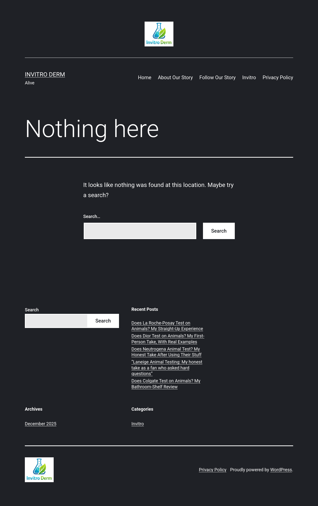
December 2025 (40, 423)
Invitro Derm (45, 74)
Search (32, 309)
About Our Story (175, 77)
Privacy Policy (278, 77)
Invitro (249, 77)
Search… (91, 216)
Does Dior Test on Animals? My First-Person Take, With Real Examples (167, 338)
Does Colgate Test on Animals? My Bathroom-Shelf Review (165, 383)
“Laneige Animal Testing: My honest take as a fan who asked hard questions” (166, 367)
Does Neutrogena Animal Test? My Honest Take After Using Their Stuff (166, 351)
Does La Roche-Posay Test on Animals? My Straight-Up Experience (167, 325)
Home (144, 77)
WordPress (281, 469)
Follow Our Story (217, 77)
